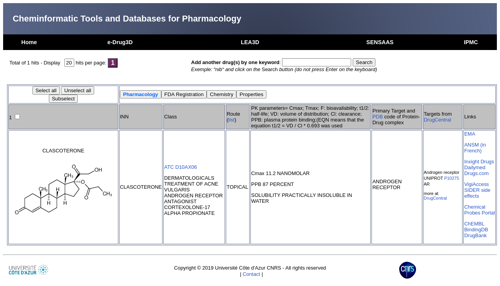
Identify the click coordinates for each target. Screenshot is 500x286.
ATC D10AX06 (180, 167)
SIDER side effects (477, 193)
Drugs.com (476, 173)
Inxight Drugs (479, 161)
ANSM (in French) (475, 148)
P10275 (451, 178)
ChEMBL (474, 224)
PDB (377, 117)
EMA (469, 134)
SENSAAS (380, 42)
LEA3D (250, 42)
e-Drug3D (120, 42)
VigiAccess (476, 184)
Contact (251, 274)
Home (29, 42)
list (232, 120)
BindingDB (476, 229)
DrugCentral (437, 120)
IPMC (471, 42)
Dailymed (474, 167)
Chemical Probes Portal (479, 210)
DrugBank (475, 235)
